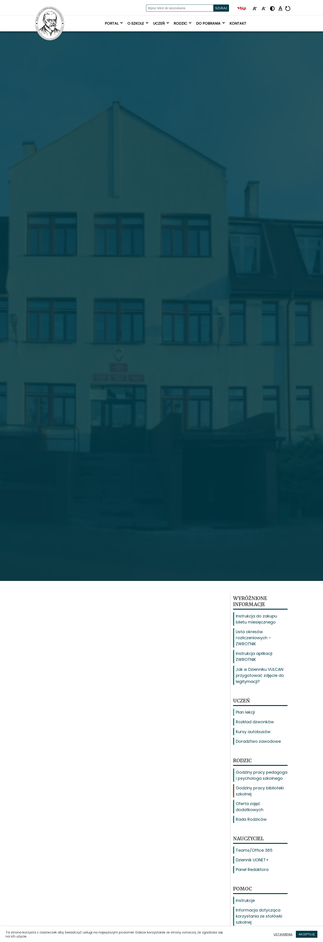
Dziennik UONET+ (252, 860)
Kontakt (237, 23)
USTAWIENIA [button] (283, 934)
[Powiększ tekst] (254, 9)
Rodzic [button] (183, 23)
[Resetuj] (287, 9)
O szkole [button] (138, 23)
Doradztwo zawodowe (258, 741)
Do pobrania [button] (211, 23)
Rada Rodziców (251, 819)
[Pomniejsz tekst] (263, 9)
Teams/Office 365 (254, 850)
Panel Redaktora (252, 869)
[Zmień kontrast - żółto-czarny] (272, 8)
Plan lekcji (245, 712)
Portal (114, 23)
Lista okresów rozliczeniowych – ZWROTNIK (253, 638)
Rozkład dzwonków (255, 722)
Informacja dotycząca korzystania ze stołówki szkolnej (259, 916)
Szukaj (221, 8)
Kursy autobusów (253, 731)
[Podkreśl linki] (280, 8)
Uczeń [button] (161, 23)
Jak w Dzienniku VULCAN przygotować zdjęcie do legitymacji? (260, 675)
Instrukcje (245, 900)
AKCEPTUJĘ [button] (307, 934)
